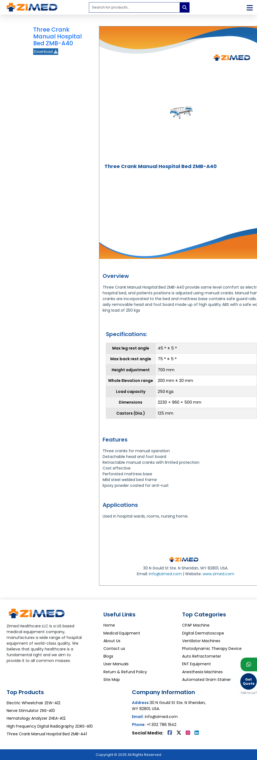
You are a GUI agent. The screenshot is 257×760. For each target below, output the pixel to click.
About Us (111, 641)
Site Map (111, 679)
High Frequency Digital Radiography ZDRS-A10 (50, 726)
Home (109, 625)
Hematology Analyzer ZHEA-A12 (36, 718)
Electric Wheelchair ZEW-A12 (33, 703)
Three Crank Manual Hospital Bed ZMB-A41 (47, 734)
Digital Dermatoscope (203, 633)
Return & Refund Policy (125, 672)
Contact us (114, 648)
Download (46, 51)
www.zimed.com (218, 574)
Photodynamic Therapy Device (212, 648)
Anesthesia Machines (202, 672)
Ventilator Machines (201, 641)
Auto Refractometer (201, 656)
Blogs (108, 656)
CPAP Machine (196, 625)
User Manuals (116, 664)
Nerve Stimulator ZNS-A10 (31, 710)
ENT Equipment (196, 664)
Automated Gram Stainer (206, 679)
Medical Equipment (121, 633)
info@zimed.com (165, 574)
